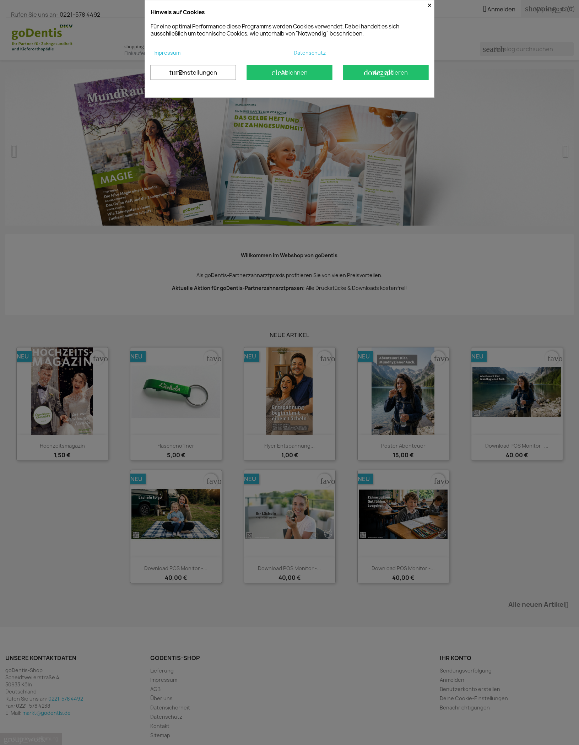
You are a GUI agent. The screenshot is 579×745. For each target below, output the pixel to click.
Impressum (166, 52)
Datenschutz (310, 52)
